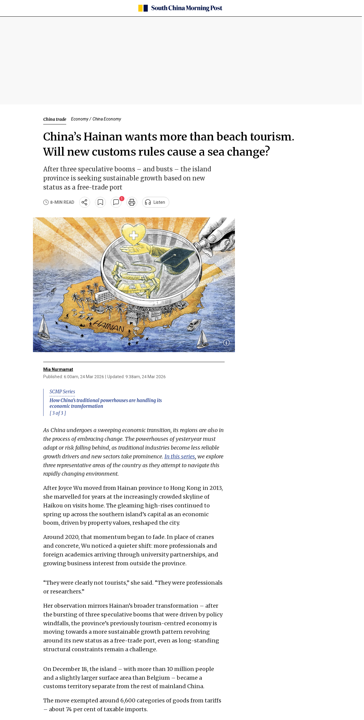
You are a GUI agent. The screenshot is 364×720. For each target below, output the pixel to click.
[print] (131, 202)
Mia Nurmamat (58, 369)
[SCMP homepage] (180, 8)
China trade (54, 119)
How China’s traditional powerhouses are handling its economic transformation (106, 403)
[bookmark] (100, 202)
